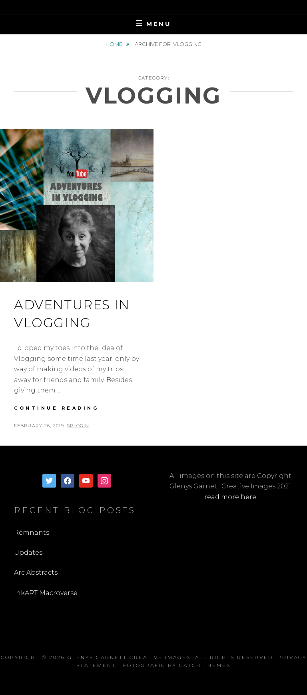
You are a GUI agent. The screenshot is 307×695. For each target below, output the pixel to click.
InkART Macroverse (46, 593)
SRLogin (78, 425)
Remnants (31, 532)
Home (115, 44)
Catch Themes (205, 665)
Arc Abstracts (36, 572)
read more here (230, 497)
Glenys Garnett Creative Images (129, 657)
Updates (28, 552)
